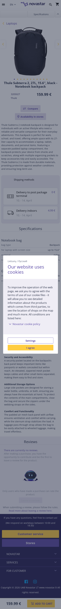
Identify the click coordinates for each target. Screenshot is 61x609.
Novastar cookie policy (24, 324)
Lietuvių (12, 261)
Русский (22, 261)
